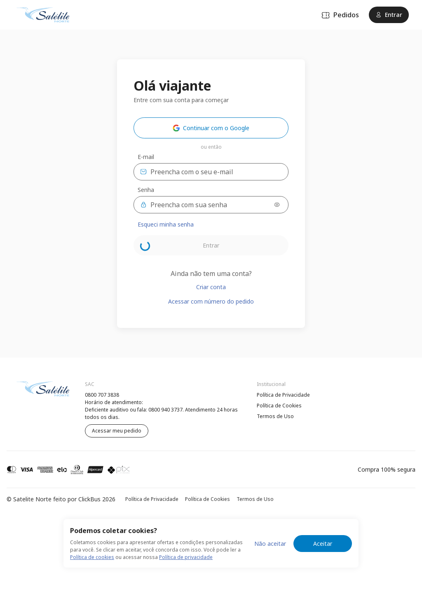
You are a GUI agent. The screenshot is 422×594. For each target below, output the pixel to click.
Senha (146, 190)
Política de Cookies (279, 405)
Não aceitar (270, 543)
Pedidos (340, 14)
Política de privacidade (186, 557)
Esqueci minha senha (166, 224)
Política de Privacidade (283, 394)
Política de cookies (92, 557)
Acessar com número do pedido (211, 301)
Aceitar (322, 543)
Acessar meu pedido (116, 430)
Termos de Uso (275, 416)
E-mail (146, 157)
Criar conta (211, 287)
